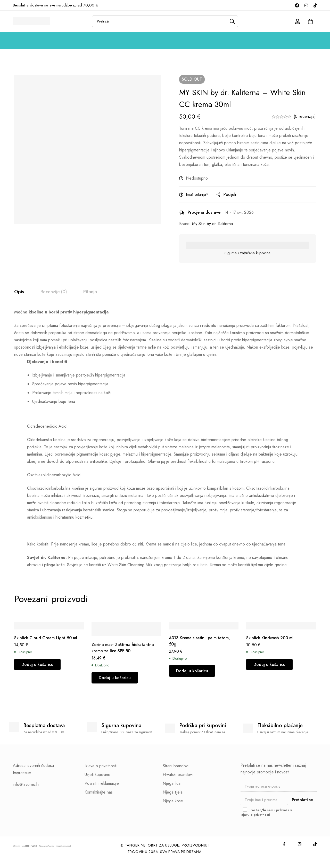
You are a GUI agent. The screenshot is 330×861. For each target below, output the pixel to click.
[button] (37, 665)
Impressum (22, 773)
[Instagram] (306, 5)
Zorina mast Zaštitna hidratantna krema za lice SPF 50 (123, 648)
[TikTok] (315, 5)
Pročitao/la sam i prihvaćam (266, 812)
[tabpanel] (165, 438)
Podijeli (229, 194)
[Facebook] (297, 5)
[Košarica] (310, 21)
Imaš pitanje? (197, 194)
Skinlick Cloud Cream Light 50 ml (45, 638)
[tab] (19, 292)
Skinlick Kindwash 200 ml (269, 638)
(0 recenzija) (305, 116)
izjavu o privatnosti (255, 814)
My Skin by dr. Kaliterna (212, 224)
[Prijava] (297, 21)
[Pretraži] (232, 21)
